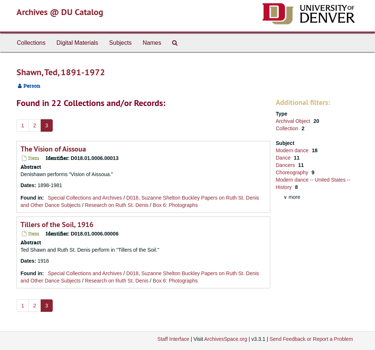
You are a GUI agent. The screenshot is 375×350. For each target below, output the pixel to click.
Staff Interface (173, 339)
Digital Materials (77, 43)
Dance (284, 158)
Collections (31, 43)
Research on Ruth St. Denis (117, 205)
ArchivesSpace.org (225, 339)
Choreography (293, 172)
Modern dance (293, 150)
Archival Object (294, 121)
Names (151, 43)
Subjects (120, 43)
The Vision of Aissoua (53, 149)
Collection (288, 128)
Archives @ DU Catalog (59, 12)
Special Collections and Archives (85, 198)
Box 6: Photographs (175, 205)
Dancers (286, 165)
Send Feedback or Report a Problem (311, 339)
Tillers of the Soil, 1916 (57, 224)
